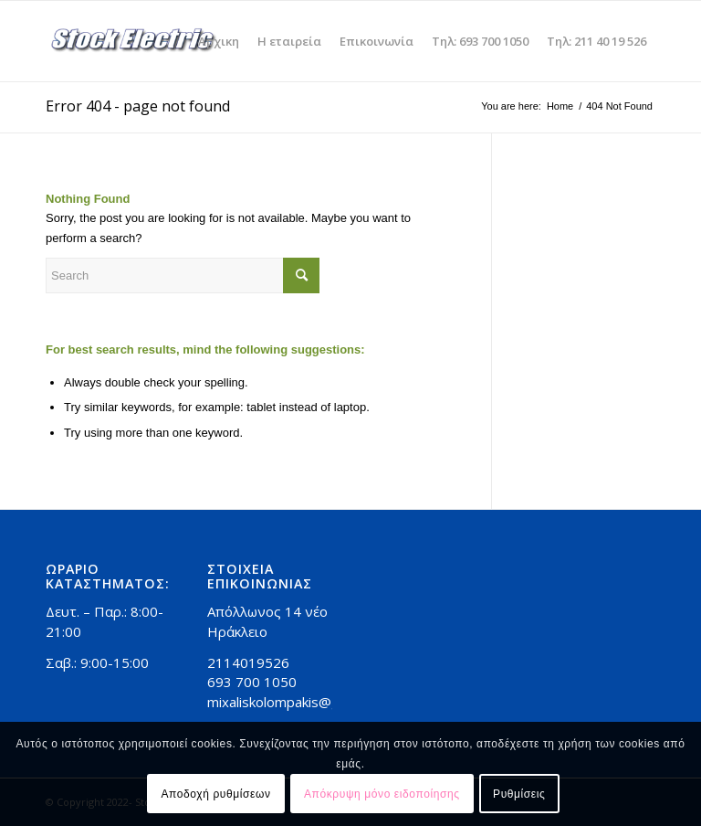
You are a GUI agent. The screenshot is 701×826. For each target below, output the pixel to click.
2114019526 (248, 662)
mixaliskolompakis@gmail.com (300, 702)
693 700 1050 (252, 681)
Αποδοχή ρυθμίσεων (216, 794)
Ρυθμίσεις (519, 794)
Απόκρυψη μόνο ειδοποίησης (382, 794)
